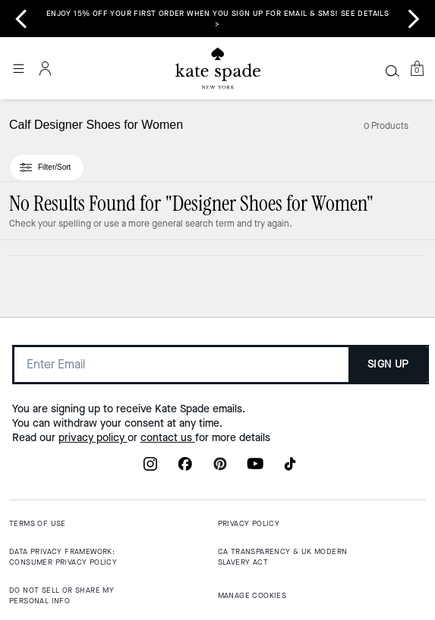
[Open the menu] (18, 68)
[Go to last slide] (21, 19)
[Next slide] (414, 19)
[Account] (45, 68)
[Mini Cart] (417, 68)
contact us (167, 438)
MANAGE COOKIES (252, 595)
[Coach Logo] (217, 68)
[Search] (392, 70)
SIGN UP (388, 364)
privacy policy (93, 438)
